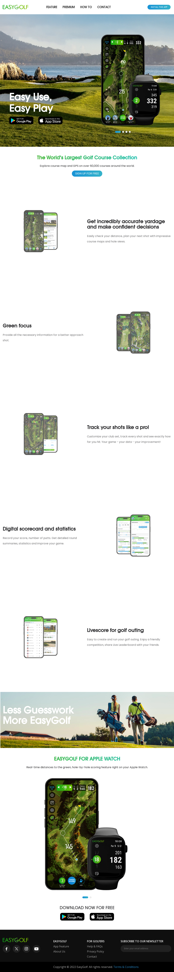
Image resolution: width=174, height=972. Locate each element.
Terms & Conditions (126, 967)
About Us (59, 951)
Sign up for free (87, 174)
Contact (104, 7)
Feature (51, 7)
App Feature (61, 946)
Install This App (159, 7)
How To (86, 7)
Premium (69, 7)
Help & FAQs (95, 946)
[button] (118, 132)
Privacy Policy (95, 951)
